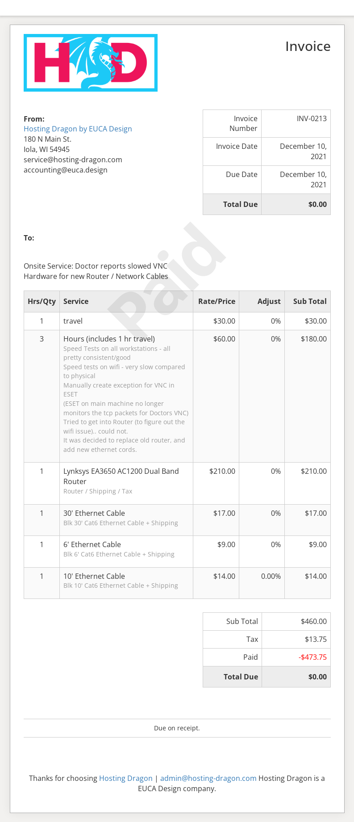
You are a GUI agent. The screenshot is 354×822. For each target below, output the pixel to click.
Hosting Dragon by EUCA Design (78, 129)
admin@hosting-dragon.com (208, 778)
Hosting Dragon (126, 778)
